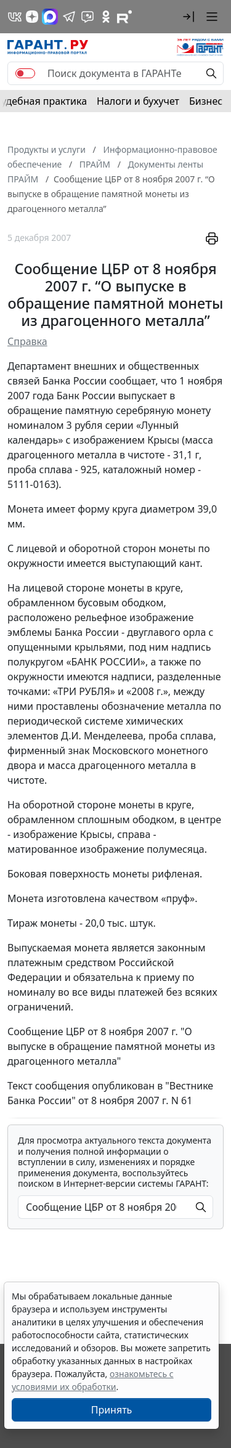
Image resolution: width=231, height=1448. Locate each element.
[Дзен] (32, 16)
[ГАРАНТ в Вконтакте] (14, 16)
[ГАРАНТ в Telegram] (69, 16)
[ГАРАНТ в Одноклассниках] (106, 16)
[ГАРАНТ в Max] (50, 17)
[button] (188, 16)
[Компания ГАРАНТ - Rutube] (124, 16)
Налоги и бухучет (138, 101)
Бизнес (205, 101)
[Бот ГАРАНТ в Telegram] (87, 16)
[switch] (25, 73)
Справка (27, 341)
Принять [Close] (111, 1410)
